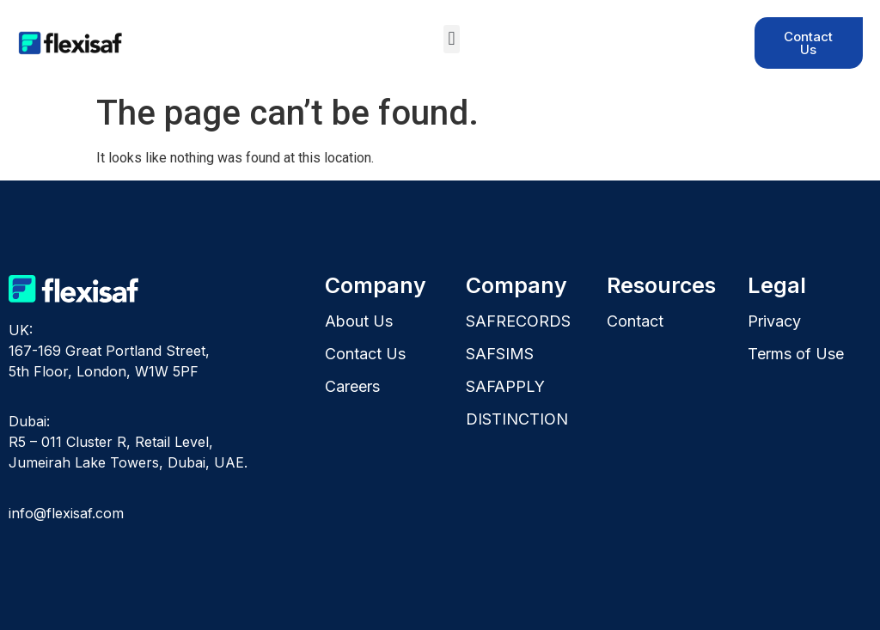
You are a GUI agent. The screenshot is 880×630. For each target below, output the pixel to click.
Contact (635, 321)
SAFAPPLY (505, 386)
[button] (451, 39)
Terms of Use (796, 354)
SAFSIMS (500, 354)
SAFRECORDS (518, 321)
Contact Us (365, 354)
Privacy (774, 321)
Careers (352, 386)
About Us (359, 321)
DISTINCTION (517, 419)
